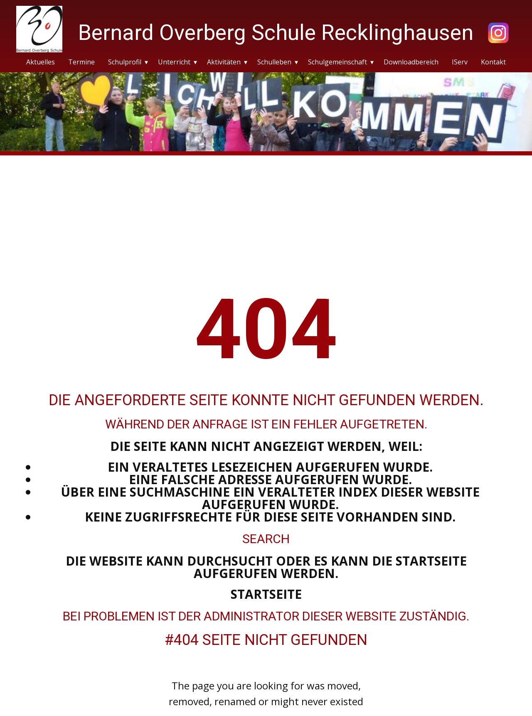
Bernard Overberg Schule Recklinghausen (275, 32)
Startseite (266, 594)
